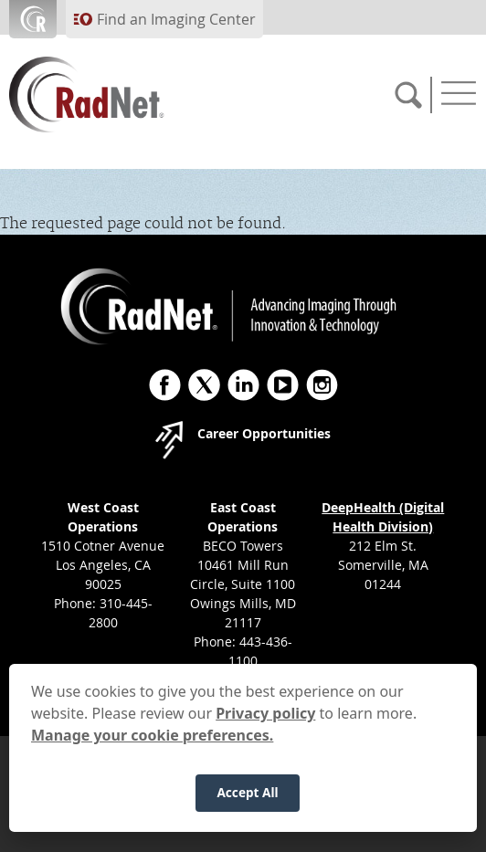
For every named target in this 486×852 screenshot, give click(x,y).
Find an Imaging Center (176, 19)
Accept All (247, 801)
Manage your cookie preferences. (152, 743)
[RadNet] (118, 94)
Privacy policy (265, 721)
